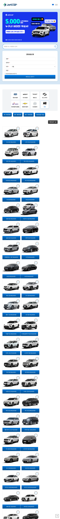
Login (24, 514)
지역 (7, 66)
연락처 (7, 62)
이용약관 (14, 508)
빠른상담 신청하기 (30, 77)
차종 (7, 70)
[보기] (15, 73)
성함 (7, 59)
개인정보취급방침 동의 (10, 73)
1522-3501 (55, 502)
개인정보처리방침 (6, 508)
